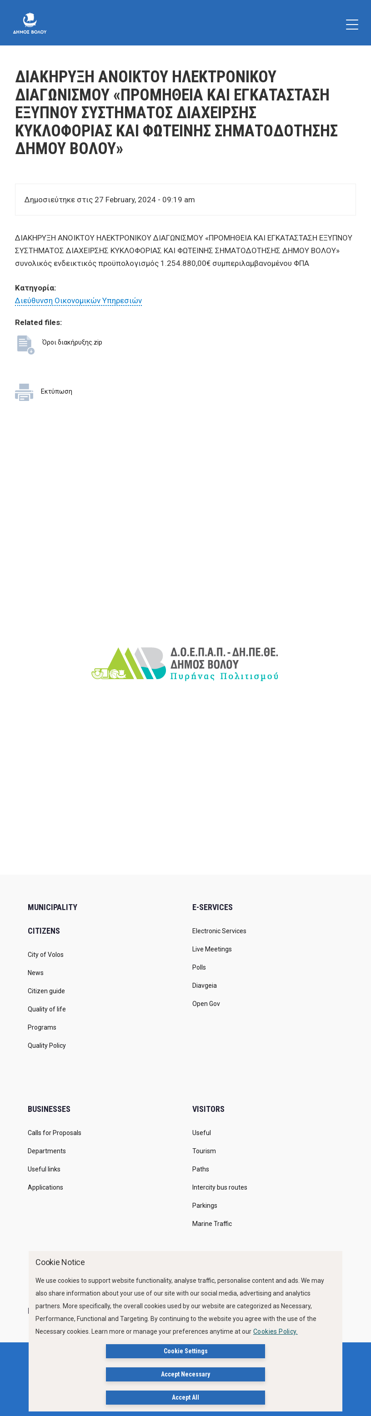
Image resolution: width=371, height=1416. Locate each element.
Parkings (204, 1205)
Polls (199, 967)
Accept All (185, 1397)
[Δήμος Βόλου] (30, 22)
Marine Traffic (212, 1223)
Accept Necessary (185, 1374)
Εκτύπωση (56, 391)
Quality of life (47, 1009)
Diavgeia (204, 985)
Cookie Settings (186, 1351)
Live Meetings (212, 949)
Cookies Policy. (275, 1331)
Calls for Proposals (54, 1132)
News (36, 972)
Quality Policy (47, 1045)
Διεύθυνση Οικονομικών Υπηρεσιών (78, 300)
